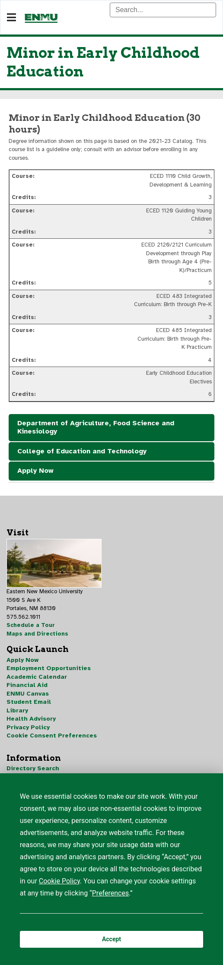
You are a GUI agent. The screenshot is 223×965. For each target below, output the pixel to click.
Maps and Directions (37, 633)
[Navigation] (11, 17)
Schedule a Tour (30, 625)
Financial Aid (27, 685)
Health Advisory (31, 718)
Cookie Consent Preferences (51, 735)
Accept (111, 939)
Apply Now (35, 470)
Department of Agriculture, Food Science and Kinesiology (95, 427)
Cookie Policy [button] (59, 881)
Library (17, 710)
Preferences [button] (110, 893)
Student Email (28, 702)
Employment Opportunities (48, 668)
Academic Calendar (36, 676)
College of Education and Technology (82, 451)
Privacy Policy (28, 727)
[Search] (163, 10)
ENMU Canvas (27, 693)
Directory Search (32, 768)
